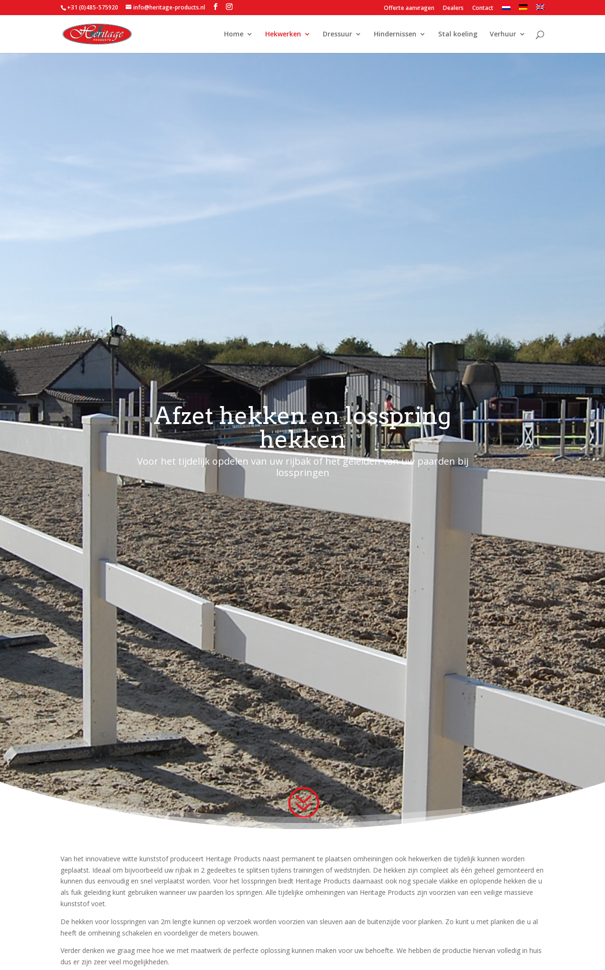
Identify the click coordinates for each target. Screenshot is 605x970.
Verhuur (503, 34)
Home (233, 34)
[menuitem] (506, 9)
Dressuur (337, 34)
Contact (482, 8)
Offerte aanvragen (409, 8)
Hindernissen (395, 34)
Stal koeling (457, 34)
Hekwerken (283, 34)
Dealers (453, 8)
